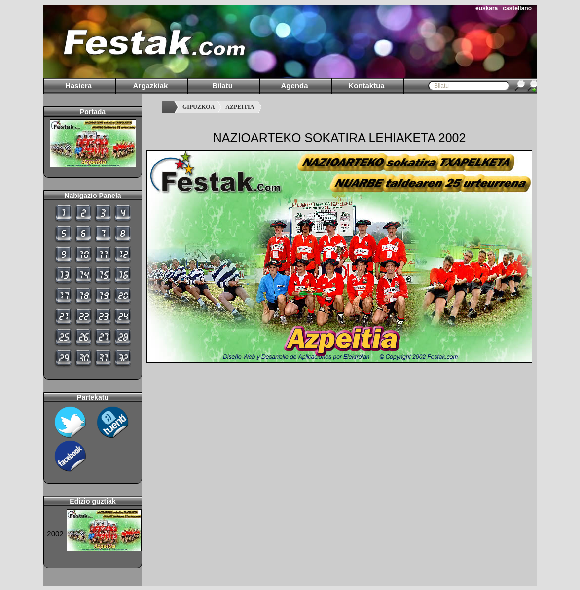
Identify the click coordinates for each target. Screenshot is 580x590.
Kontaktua (366, 85)
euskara (486, 8)
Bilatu (222, 85)
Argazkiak (150, 85)
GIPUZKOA (198, 106)
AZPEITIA (239, 106)
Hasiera (78, 85)
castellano (517, 8)
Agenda (294, 85)
